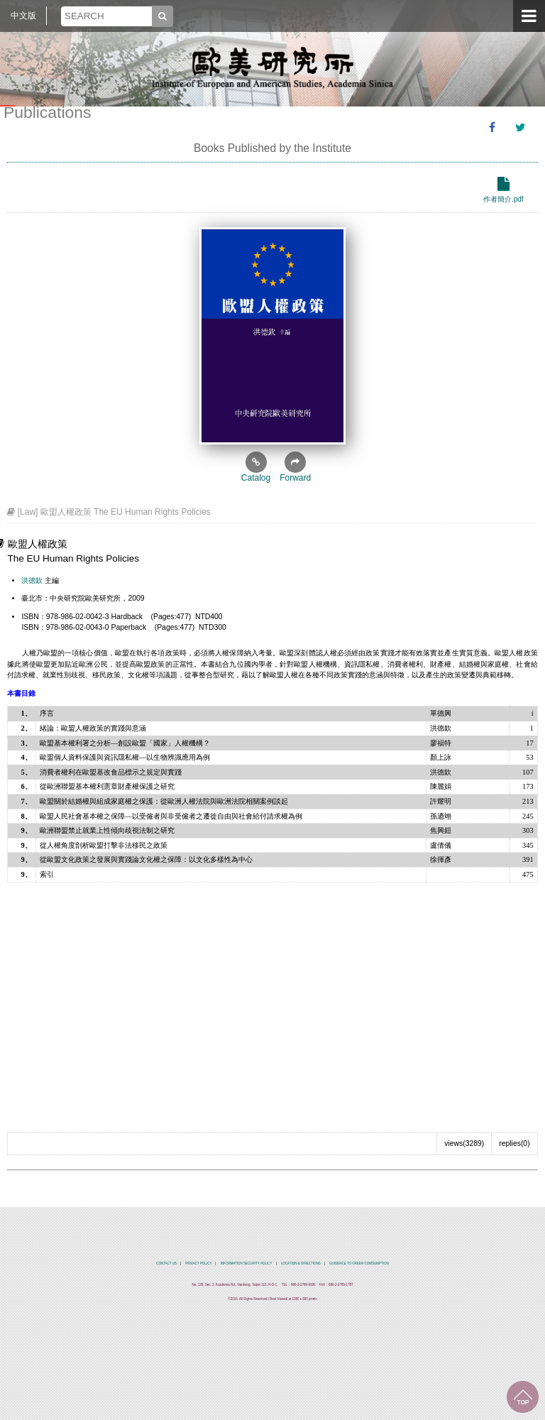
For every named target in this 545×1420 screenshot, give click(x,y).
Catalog (255, 467)
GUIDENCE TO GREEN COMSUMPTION (359, 1263)
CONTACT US (166, 1263)
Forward (295, 467)
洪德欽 (32, 580)
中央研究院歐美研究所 (272, 67)
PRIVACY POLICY (198, 1263)
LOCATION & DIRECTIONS (301, 1263)
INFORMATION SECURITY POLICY (246, 1263)
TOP (523, 1397)
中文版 (23, 16)
